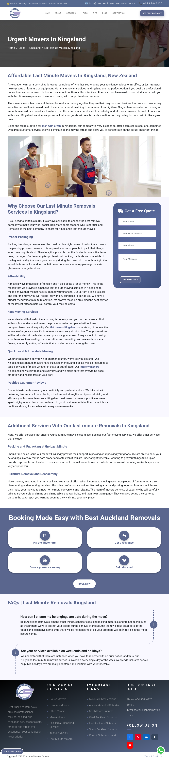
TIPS (95, 13)
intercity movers (89, 366)
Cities (22, 47)
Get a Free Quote (13, 751)
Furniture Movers (59, 705)
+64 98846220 (143, 699)
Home (11, 47)
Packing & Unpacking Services (62, 724)
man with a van (52, 125)
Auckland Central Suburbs (104, 705)
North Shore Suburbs (101, 711)
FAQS (85, 13)
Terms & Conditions (153, 756)
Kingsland (34, 47)
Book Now (85, 583)
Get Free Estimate (152, 13)
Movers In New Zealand (102, 699)
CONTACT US (118, 13)
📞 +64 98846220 (150, 3)
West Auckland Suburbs (103, 717)
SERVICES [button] (71, 13)
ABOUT (58, 13)
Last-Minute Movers (61, 738)
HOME (47, 13)
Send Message (130, 279)
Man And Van (57, 717)
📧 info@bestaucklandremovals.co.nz (110, 3)
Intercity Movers (59, 732)
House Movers (58, 699)
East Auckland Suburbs (102, 723)
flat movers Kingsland (63, 327)
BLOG (104, 13)
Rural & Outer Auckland (102, 735)
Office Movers (58, 711)
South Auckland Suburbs (103, 729)
